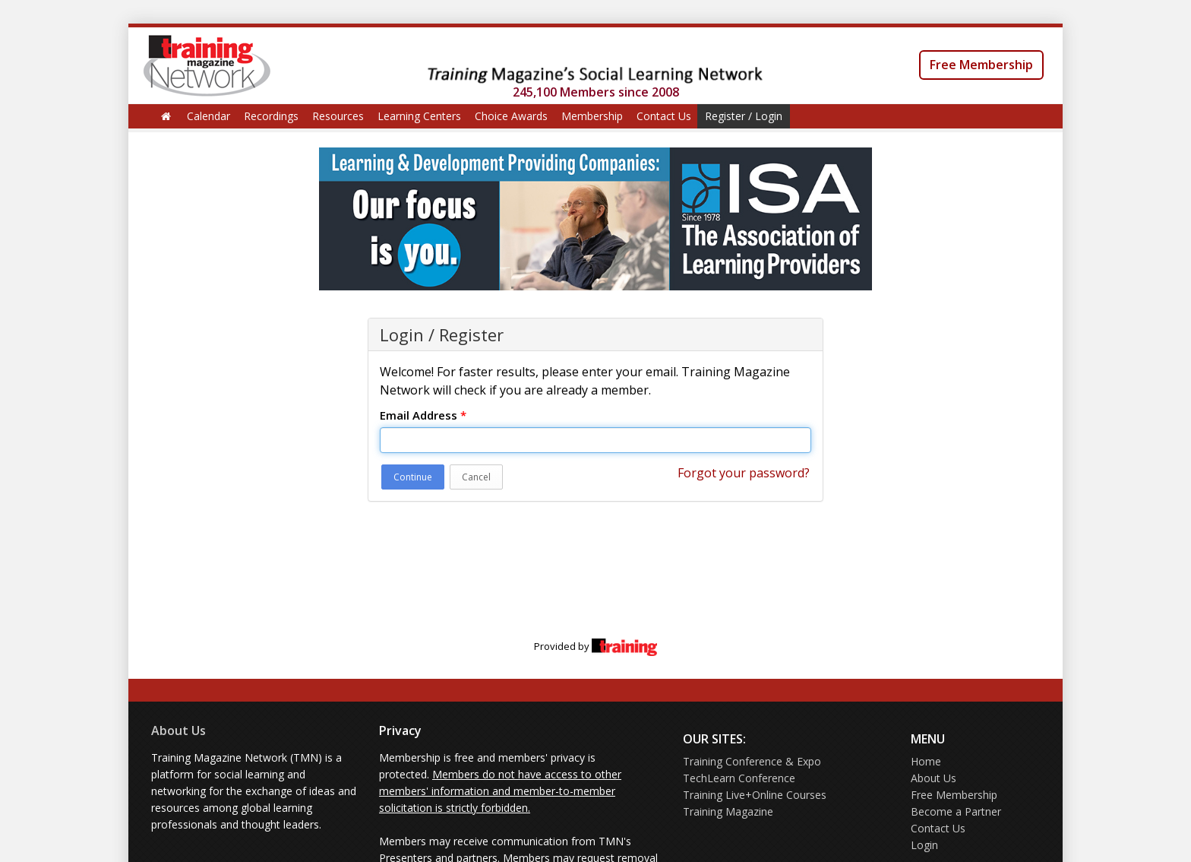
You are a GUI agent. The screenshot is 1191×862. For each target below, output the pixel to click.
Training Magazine (728, 811)
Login (924, 845)
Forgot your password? (744, 472)
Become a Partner (956, 811)
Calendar (208, 116)
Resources (338, 116)
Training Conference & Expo (752, 761)
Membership (592, 116)
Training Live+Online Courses (754, 795)
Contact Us (664, 116)
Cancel (476, 477)
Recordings (271, 116)
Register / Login (743, 116)
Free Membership (981, 64)
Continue (412, 477)
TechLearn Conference (739, 778)
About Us (178, 730)
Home (926, 761)
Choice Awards (511, 116)
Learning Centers (419, 116)
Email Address (423, 415)
